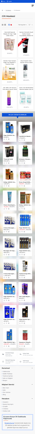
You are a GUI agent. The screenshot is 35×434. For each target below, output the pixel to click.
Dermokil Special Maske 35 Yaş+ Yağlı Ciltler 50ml (9, 33)
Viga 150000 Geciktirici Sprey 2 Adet (10, 296)
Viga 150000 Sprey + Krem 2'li (10, 342)
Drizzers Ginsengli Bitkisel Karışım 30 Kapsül (25, 159)
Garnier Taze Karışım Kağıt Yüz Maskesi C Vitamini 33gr (9, 62)
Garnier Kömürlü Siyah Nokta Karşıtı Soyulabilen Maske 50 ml (26, 34)
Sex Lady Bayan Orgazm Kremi (25, 296)
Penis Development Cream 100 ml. (10, 205)
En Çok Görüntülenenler (17, 114)
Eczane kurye (9, 423)
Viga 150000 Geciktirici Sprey (10, 135)
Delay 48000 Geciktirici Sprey (10, 182)
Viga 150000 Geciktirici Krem (10, 319)
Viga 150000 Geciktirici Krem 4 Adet (25, 228)
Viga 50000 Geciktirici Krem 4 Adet (25, 250)
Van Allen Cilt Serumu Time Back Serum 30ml (10, 88)
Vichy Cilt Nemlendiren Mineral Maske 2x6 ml (26, 88)
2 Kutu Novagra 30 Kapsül (10, 228)
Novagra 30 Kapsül (10, 250)
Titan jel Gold (8, 159)
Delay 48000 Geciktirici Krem (25, 205)
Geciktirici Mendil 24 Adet (25, 136)
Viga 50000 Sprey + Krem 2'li (25, 319)
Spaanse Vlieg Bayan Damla (25, 342)
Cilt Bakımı (8, 10)
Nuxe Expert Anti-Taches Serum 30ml (26, 61)
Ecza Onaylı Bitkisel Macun (25, 182)
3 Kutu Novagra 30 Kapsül (10, 273)
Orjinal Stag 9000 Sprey (25, 273)
